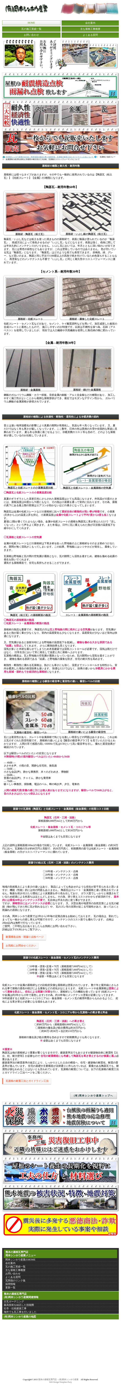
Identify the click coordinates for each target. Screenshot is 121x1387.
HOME (31, 22)
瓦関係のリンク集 (15, 1280)
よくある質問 (90, 35)
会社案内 (90, 23)
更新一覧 (10, 1287)
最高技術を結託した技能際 (19, 1305)
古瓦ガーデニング (14, 1301)
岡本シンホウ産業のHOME (20, 1259)
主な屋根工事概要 (90, 29)
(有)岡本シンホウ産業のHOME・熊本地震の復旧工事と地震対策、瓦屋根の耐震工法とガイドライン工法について (50, 157)
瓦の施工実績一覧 (31, 29)
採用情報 (10, 1284)
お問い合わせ (31, 35)
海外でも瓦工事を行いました (20, 1312)
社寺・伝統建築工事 (15, 1308)
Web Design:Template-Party (60, 1382)
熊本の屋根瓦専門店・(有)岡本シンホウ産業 (58, 1379)
